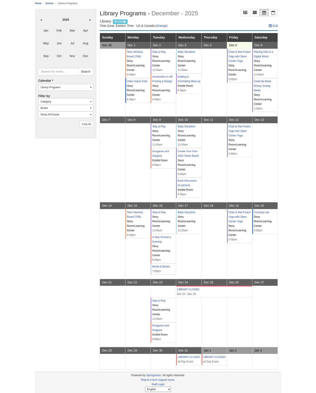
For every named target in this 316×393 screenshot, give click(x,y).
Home (38, 3)
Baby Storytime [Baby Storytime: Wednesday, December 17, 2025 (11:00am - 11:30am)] (186, 212)
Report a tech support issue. (158, 379)
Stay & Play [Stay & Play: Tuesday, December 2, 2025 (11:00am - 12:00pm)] (159, 51)
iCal (273, 25)
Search (85, 71)
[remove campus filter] (120, 21)
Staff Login (158, 384)
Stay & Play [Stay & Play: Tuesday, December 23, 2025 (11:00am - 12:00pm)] (159, 300)
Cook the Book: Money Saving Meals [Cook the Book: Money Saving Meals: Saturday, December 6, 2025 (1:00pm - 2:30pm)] (263, 86)
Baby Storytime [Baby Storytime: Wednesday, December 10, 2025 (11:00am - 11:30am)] (186, 126)
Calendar (45, 80)
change (161, 25)
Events (50, 3)
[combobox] (65, 87)
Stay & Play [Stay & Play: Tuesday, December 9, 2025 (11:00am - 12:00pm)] (159, 126)
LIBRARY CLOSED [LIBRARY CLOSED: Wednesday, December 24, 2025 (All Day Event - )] (188, 289)
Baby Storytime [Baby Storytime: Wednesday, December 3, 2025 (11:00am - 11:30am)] (186, 51)
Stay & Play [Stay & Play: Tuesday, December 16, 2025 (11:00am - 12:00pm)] (159, 212)
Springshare (153, 375)
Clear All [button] (86, 124)
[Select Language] (158, 389)
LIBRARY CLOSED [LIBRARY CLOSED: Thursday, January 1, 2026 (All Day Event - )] (214, 357)
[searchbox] (58, 71)
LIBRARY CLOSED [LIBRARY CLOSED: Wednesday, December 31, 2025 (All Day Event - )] (189, 357)
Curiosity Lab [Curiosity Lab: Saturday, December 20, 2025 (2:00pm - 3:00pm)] (261, 212)
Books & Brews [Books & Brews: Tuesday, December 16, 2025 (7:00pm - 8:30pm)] (161, 266)
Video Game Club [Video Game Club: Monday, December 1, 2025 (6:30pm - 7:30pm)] (137, 81)
